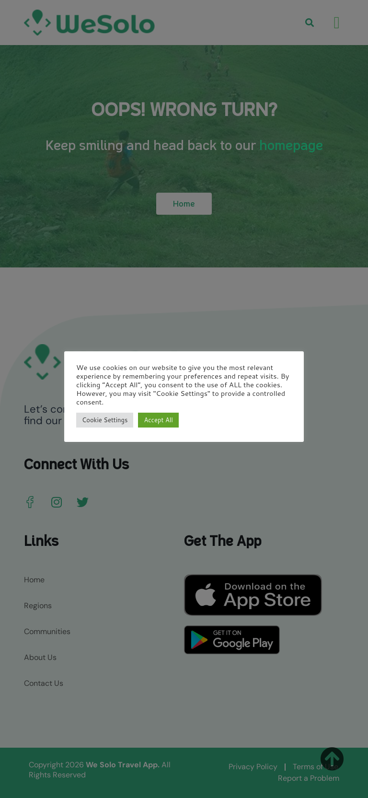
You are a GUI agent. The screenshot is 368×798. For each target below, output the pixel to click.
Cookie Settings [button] (104, 420)
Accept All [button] (158, 420)
